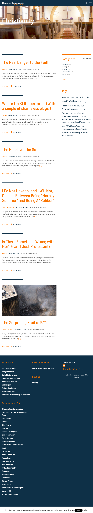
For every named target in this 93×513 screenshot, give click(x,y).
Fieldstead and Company (11, 378)
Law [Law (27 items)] (68, 122)
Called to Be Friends (9, 375)
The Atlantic (6, 484)
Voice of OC (6, 491)
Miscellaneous (66, 72)
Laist (4, 448)
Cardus (4, 421)
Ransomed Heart (8, 474)
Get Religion (6, 385)
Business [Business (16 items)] (75, 97)
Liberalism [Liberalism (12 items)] (72, 122)
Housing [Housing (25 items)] (64, 119)
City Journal (6, 425)
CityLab (5, 428)
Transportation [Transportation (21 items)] (66, 133)
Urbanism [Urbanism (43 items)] (84, 132)
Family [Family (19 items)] (76, 113)
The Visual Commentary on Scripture (16, 395)
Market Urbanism (8, 454)
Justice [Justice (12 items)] (83, 119)
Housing (35, 382)
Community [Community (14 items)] (83, 102)
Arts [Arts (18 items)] (63, 97)
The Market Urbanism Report (12, 487)
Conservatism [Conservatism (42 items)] (67, 105)
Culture (4, 207)
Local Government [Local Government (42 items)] (82, 122)
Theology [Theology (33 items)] (84, 129)
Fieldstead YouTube (9, 381)
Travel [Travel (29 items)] (73, 132)
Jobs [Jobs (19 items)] (79, 119)
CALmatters (6, 418)
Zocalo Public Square (10, 494)
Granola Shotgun (8, 441)
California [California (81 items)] (84, 97)
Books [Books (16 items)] (66, 97)
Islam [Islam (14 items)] (76, 119)
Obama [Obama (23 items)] (73, 126)
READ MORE (5, 86)
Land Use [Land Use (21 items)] (88, 119)
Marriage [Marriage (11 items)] (64, 126)
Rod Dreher (6, 478)
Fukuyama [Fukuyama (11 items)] (73, 116)
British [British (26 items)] (70, 97)
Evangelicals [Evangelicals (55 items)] (67, 113)
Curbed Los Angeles (9, 431)
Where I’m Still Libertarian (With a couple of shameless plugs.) (28, 106)
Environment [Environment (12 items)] (87, 109)
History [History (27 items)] (78, 116)
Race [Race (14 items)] (83, 126)
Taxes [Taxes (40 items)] (78, 129)
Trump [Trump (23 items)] (78, 133)
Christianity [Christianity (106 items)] (73, 101)
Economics (10, 207)
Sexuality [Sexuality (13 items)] (73, 129)
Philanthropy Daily (9, 468)
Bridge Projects (8, 371)
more (64, 79)
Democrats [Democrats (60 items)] (78, 105)
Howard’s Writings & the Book (43, 368)
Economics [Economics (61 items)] (67, 109)
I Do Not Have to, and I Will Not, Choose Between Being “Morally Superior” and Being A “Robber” (28, 195)
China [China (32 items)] (64, 101)
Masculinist (6, 458)
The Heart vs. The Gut (20, 149)
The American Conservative (12, 409)
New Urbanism (7, 464)
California (65, 64)
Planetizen (6, 471)
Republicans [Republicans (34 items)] (66, 129)
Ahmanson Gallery (9, 368)
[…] (39, 78)
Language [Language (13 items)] (64, 122)
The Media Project (9, 391)
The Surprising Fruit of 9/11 (24, 322)
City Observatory (8, 435)
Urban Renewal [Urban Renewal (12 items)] (65, 135)
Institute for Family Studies (12, 445)
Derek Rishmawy (8, 438)
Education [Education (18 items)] (75, 110)
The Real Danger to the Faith (25, 62)
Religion (4, 69)
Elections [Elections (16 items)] (81, 110)
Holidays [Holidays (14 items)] (83, 116)
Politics (4, 115)
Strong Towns (7, 481)
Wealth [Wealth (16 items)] (71, 135)
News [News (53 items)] (68, 125)
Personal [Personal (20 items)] (78, 126)
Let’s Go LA (6, 451)
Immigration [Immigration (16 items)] (70, 119)
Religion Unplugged (9, 388)
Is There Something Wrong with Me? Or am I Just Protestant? (28, 244)
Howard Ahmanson (33, 69)
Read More (85, 510)
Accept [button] (78, 510)
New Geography (8, 461)
